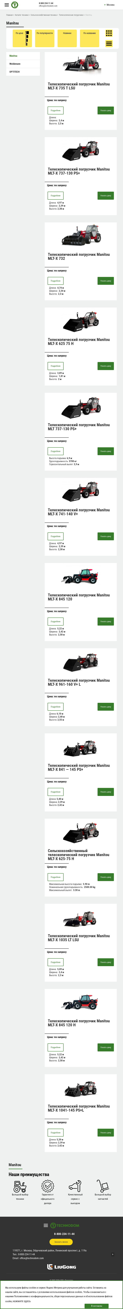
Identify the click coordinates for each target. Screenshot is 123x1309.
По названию (89, 33)
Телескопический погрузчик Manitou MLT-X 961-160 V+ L (79, 682)
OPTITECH (14, 71)
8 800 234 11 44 (46, 3)
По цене (22, 38)
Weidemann (14, 63)
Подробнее (55, 110)
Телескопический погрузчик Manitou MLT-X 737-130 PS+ (79, 171)
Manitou (13, 55)
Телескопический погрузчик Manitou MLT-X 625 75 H (79, 341)
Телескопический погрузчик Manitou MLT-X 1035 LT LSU (79, 938)
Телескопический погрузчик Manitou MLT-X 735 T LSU (79, 86)
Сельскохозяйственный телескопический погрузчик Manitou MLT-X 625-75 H (78, 854)
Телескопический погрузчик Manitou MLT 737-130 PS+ (79, 427)
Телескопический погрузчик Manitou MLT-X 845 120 (79, 597)
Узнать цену (105, 110)
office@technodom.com (48, 6)
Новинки (67, 33)
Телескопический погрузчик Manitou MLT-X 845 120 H (79, 1023)
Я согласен (96, 1306)
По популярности (45, 33)
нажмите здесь (22, 1301)
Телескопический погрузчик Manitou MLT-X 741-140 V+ (79, 512)
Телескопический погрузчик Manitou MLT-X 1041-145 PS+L (79, 1108)
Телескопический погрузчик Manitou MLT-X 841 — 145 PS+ (79, 767)
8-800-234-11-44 (64, 1234)
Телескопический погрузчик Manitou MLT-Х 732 (79, 256)
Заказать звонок (61, 1242)
